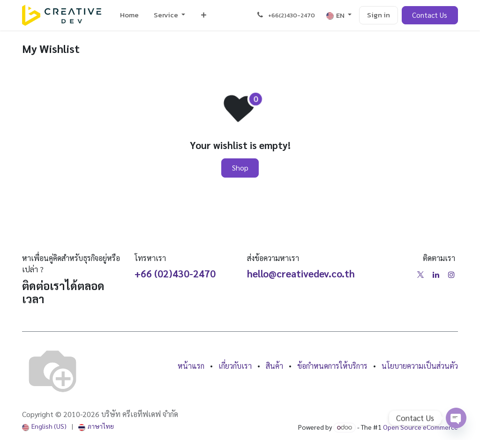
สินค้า (274, 366)
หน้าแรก (191, 366)
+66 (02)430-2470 (175, 273)
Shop (240, 167)
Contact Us (429, 14)
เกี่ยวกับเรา (235, 366)
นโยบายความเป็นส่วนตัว (420, 366)
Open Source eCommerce (420, 427)
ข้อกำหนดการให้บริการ (332, 366)
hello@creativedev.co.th (301, 273)
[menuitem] (129, 15)
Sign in (378, 14)
